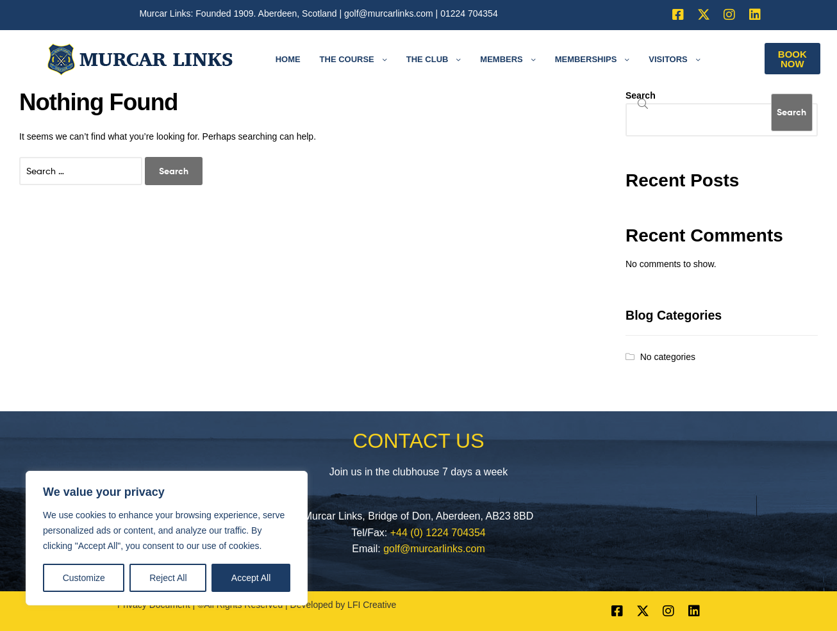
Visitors (668, 59)
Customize (84, 578)
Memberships (586, 59)
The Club (427, 59)
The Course (347, 59)
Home (288, 59)
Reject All (167, 578)
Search (641, 95)
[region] (167, 538)
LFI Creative (371, 605)
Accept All (250, 578)
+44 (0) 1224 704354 (438, 532)
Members (501, 59)
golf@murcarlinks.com (388, 13)
